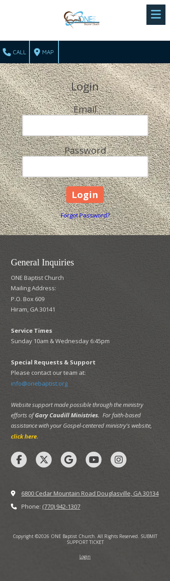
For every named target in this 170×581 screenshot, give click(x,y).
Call (14, 52)
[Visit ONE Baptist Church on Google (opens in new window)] (69, 460)
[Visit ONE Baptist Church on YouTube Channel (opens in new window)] (94, 460)
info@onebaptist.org (39, 383)
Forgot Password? (85, 215)
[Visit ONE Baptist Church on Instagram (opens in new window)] (118, 460)
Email (85, 109)
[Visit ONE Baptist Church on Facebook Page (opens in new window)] (19, 460)
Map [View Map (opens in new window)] (44, 52)
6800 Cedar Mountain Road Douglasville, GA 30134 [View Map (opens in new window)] (90, 493)
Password (85, 150)
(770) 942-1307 (61, 506)
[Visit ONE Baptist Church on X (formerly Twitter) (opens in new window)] (44, 460)
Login (85, 556)
